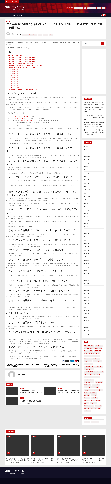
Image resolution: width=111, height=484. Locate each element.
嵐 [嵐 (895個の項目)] (86, 392)
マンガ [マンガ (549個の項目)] (95, 387)
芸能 (85, 8)
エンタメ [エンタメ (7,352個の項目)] (98, 366)
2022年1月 (86, 307)
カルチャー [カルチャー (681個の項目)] (88, 374)
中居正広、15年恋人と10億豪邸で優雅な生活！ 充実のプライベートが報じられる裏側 (68, 392)
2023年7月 (86, 247)
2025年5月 (86, 173)
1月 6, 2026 (23, 403)
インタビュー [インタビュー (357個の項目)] (88, 366)
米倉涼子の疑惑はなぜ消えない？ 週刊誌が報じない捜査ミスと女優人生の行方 (30, 392)
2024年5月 (86, 213)
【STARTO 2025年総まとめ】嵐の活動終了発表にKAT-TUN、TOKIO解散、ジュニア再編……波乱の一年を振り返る (94, 124)
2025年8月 (86, 163)
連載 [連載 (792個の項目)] (86, 408)
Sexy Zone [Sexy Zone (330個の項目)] (88, 348)
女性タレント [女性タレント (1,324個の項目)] (97, 390)
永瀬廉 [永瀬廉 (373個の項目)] (95, 398)
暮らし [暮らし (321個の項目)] (87, 398)
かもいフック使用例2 (13, 72)
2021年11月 (86, 314)
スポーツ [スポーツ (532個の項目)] (98, 382)
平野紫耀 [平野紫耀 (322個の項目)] (93, 392)
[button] (101, 15)
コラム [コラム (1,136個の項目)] (97, 374)
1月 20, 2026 (61, 394)
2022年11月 (86, 273)
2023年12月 (87, 230)
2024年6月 (86, 210)
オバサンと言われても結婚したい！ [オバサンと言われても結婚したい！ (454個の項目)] (93, 371)
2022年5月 (86, 294)
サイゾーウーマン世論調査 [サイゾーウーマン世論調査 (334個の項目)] (91, 377)
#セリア (40, 34)
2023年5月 (86, 253)
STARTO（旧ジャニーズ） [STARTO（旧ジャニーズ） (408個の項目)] (91, 353)
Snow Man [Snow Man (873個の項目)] (88, 351)
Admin (14, 33)
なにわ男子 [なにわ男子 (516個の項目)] (88, 361)
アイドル (99, 8)
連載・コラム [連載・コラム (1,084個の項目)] (95, 408)
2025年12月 (87, 149)
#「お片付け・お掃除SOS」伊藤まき (29, 34)
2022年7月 (86, 287)
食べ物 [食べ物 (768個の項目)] (87, 411)
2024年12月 (87, 190)
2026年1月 (86, 146)
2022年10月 (87, 277)
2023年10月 (87, 237)
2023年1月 (86, 267)
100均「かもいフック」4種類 (15, 55)
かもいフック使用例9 (13, 86)
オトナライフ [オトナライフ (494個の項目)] (89, 369)
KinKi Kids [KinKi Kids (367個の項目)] (99, 345)
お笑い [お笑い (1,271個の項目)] (87, 358)
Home (8, 15)
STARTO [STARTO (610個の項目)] (97, 351)
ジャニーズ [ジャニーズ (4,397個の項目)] (88, 379)
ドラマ (103, 8)
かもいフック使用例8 (13, 84)
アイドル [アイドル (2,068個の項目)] (97, 361)
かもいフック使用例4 (13, 76)
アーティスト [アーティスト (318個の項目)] (88, 364)
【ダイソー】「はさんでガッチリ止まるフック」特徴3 (21, 61)
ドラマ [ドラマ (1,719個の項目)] (87, 387)
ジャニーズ (81, 8)
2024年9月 (86, 200)
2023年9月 (86, 240)
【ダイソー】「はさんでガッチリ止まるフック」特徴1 (21, 57)
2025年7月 (86, 166)
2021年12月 (86, 310)
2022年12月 (87, 270)
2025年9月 (86, 160)
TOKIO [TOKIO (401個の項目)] (87, 356)
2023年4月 (86, 257)
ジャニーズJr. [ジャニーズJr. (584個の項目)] (88, 382)
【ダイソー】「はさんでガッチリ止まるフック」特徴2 (21, 59)
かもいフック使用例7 (13, 82)
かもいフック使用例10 (13, 88)
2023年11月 (86, 233)
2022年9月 (86, 280)
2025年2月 (86, 183)
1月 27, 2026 (23, 394)
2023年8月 (86, 243)
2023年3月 (86, 260)
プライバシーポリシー (18, 15)
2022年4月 (86, 297)
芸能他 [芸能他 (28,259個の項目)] (95, 422)
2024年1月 (86, 227)
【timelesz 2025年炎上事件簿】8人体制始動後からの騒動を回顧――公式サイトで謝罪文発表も (94, 132)
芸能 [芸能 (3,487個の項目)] (93, 403)
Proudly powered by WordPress (12, 481)
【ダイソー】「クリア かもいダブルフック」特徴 (20, 63)
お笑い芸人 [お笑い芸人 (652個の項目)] (96, 358)
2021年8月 (86, 324)
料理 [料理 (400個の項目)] (86, 395)
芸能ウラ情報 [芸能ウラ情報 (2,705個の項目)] (89, 405)
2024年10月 (87, 196)
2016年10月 (86, 334)
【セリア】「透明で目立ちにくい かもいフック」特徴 (21, 68)
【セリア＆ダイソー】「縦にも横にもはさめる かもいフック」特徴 (25, 65)
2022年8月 (86, 284)
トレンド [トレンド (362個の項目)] (96, 385)
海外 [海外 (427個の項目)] (86, 400)
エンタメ (75, 8)
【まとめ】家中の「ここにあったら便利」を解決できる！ (22, 90)
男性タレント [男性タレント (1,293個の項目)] (95, 400)
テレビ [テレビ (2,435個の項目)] (87, 385)
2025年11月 (86, 153)
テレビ (95, 8)
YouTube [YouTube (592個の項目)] (95, 356)
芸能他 (8, 21)
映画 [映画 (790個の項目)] (93, 395)
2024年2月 (86, 223)
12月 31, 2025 (86, 462)
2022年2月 (86, 304)
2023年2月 (86, 263)
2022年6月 (86, 290)
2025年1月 (86, 186)
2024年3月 (86, 220)
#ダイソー (45, 34)
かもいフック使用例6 (13, 80)
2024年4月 (87, 217)
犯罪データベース (14, 6)
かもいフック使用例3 (13, 74)
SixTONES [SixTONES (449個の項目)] (98, 348)
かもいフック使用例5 (13, 78)
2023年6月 (86, 250)
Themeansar (32, 481)
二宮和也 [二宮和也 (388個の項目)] (87, 390)
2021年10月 (86, 317)
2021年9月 (86, 320)
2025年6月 (86, 170)
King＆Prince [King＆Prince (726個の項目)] (88, 345)
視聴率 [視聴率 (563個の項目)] (98, 405)
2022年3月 (86, 300)
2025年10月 (87, 156)
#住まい (51, 34)
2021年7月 (86, 327)
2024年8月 (86, 203)
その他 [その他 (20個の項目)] (87, 422)
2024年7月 (86, 206)
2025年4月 (86, 176)
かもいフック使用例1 (13, 69)
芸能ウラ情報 (89, 8)
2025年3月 (86, 180)
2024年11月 (86, 193)
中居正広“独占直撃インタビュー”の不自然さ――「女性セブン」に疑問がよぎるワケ (30, 401)
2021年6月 (86, 330)
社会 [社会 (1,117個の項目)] (86, 403)
